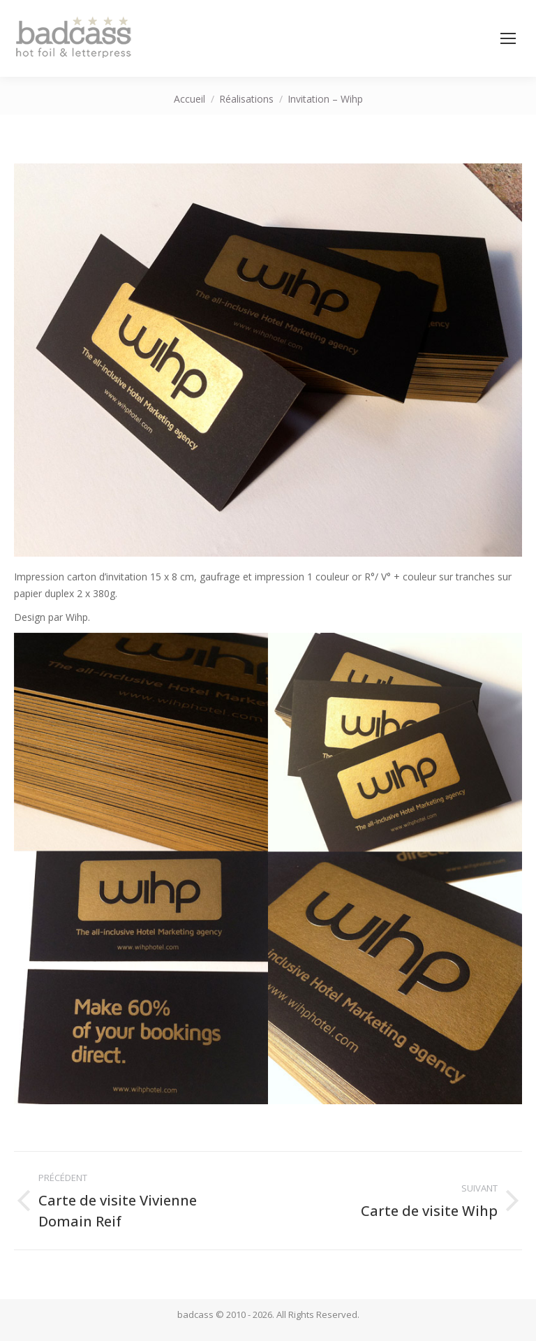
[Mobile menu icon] (508, 38)
